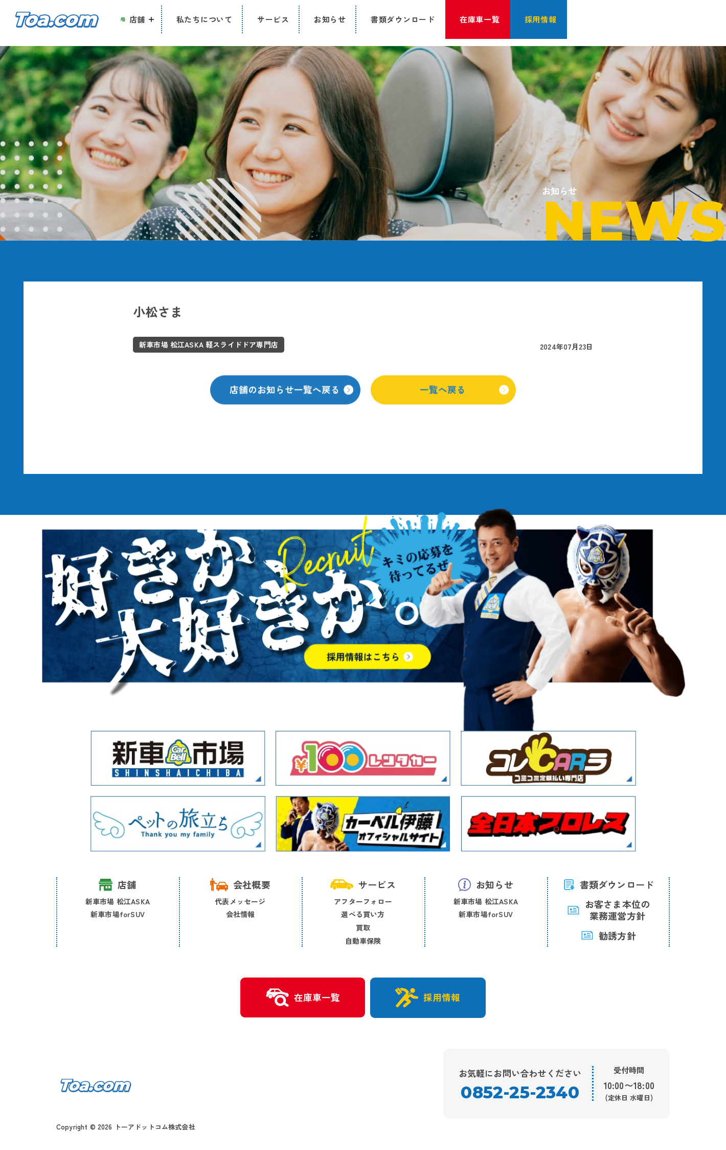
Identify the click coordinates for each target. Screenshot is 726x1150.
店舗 (117, 886)
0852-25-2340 (519, 1095)
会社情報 (240, 915)
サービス (363, 885)
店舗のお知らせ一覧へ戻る (292, 400)
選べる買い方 (362, 915)
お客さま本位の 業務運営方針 (608, 911)
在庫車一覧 (300, 999)
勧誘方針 (608, 936)
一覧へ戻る (465, 400)
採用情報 (430, 999)
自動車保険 (363, 941)
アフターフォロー (363, 902)
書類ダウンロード (608, 885)
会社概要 (240, 885)
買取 (363, 928)
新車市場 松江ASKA (117, 902)
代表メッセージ (240, 902)
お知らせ (485, 885)
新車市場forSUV (117, 915)
